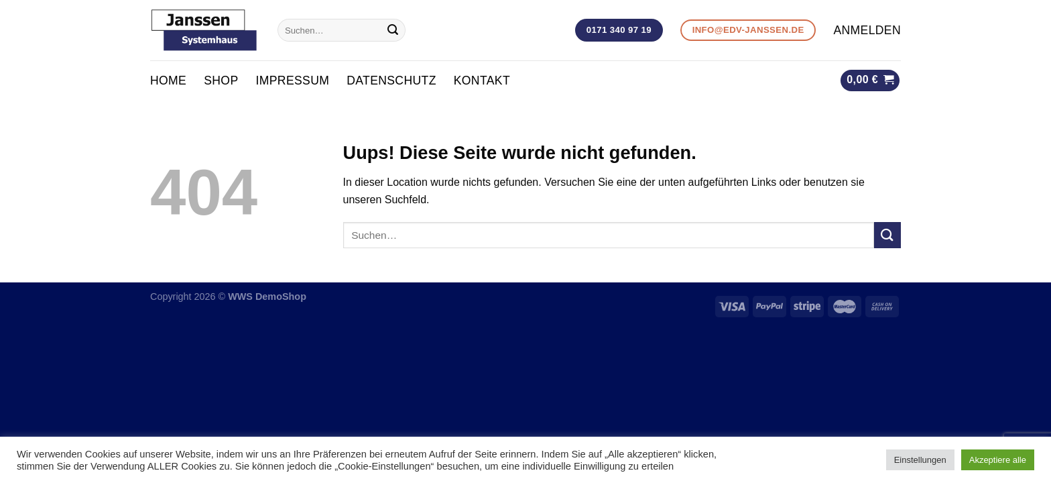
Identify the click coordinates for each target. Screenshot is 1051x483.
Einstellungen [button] (920, 460)
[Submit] (392, 30)
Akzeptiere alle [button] (997, 460)
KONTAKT (482, 80)
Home (168, 80)
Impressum (292, 80)
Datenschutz (391, 80)
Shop (221, 80)
